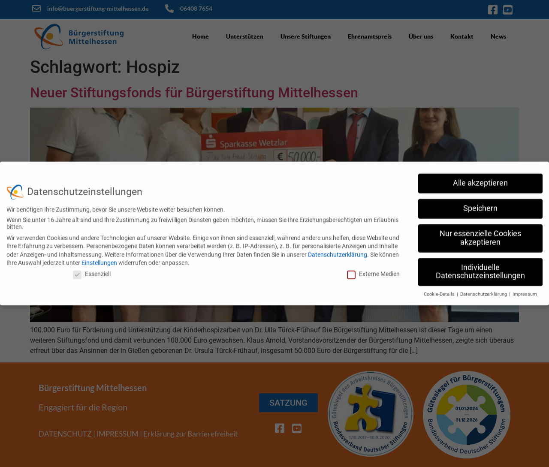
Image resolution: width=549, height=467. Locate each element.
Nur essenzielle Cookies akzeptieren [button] (480, 234)
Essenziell (92, 269)
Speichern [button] (480, 204)
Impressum (525, 290)
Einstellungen (99, 259)
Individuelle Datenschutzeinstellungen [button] (480, 267)
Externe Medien (373, 269)
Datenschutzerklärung (337, 250)
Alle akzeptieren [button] (480, 179)
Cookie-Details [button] (440, 290)
